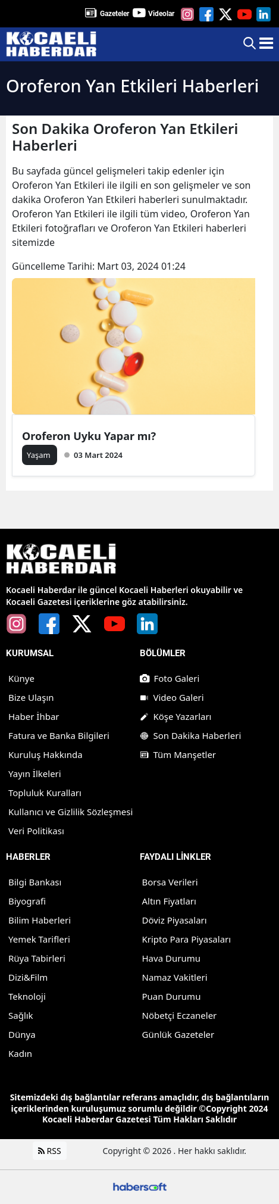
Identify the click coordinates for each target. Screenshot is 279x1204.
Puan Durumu (171, 996)
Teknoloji (27, 996)
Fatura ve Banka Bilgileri (58, 735)
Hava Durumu (171, 958)
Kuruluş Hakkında (45, 754)
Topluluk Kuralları (44, 792)
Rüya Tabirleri (36, 958)
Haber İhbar (33, 716)
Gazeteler (114, 14)
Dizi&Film (28, 977)
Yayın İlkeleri (34, 773)
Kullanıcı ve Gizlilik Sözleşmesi (70, 812)
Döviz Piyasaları (174, 920)
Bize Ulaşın (31, 697)
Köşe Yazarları (176, 716)
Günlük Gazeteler (178, 1034)
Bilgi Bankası (34, 882)
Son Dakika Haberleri (191, 735)
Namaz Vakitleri (175, 977)
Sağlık (20, 1015)
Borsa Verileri (170, 882)
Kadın (20, 1053)
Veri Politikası (36, 831)
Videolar (161, 14)
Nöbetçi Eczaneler (179, 1015)
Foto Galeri (170, 678)
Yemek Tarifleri (39, 939)
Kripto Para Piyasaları (186, 939)
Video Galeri (172, 697)
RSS (49, 1150)
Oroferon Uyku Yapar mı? (89, 435)
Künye (21, 678)
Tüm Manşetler (178, 754)
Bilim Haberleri (39, 920)
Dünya (22, 1034)
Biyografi (27, 901)
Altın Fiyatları (169, 901)
